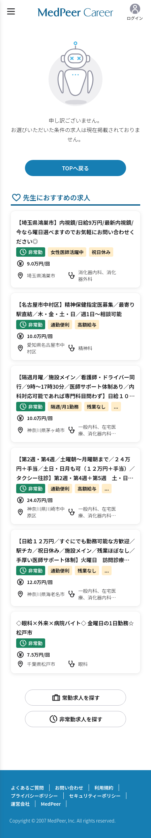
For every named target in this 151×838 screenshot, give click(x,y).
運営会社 (20, 803)
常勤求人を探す (75, 697)
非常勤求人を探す (75, 719)
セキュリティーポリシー (95, 795)
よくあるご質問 (27, 787)
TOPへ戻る (75, 168)
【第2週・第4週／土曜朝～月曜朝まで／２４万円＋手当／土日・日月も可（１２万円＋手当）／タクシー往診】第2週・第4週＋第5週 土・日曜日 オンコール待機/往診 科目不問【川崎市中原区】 (75, 478)
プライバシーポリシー (34, 795)
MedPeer (51, 803)
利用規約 (103, 787)
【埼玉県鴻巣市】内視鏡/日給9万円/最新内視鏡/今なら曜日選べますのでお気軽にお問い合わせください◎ (75, 231)
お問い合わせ (69, 787)
